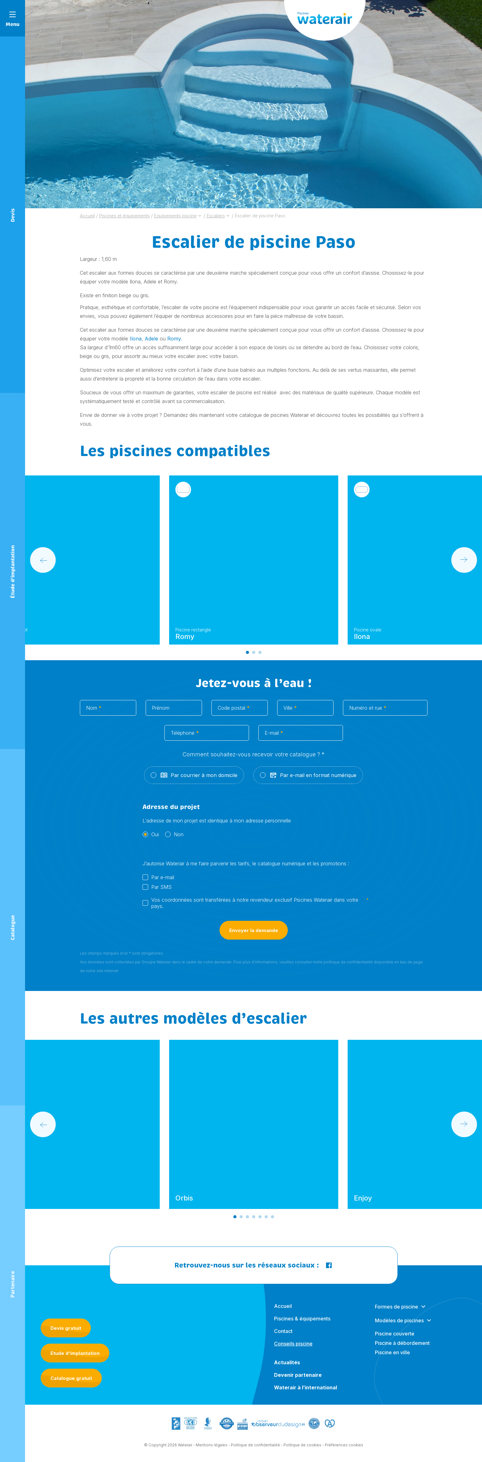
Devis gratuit (65, 1328)
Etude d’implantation (75, 1353)
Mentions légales (211, 1451)
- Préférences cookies (342, 1451)
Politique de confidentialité (255, 1451)
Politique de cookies (302, 1451)
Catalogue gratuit (71, 1378)
